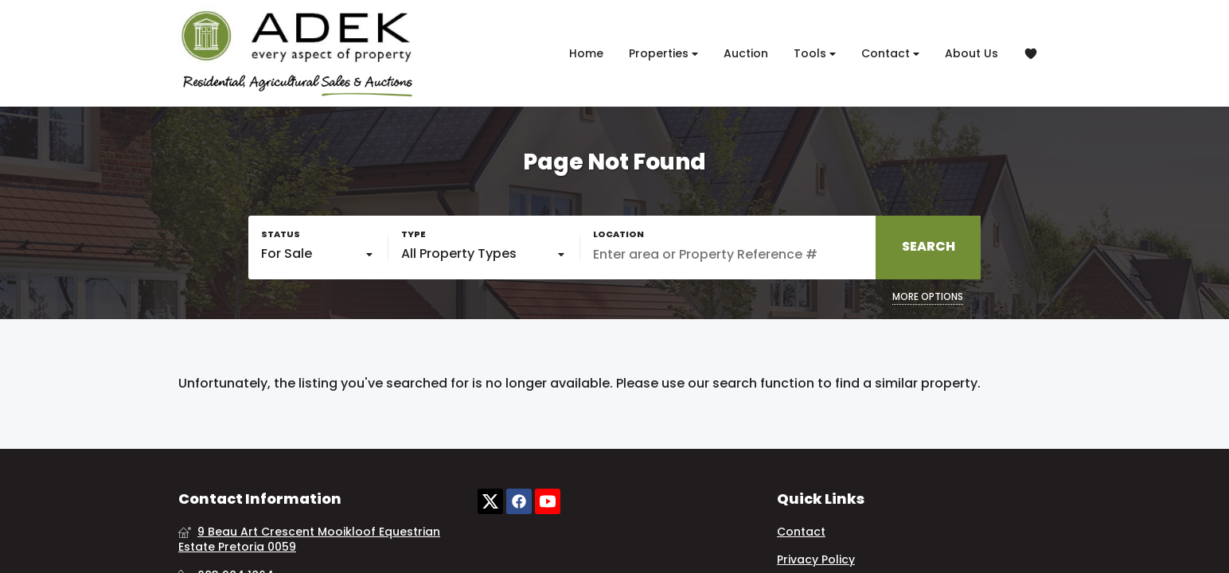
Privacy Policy (816, 559)
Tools (815, 54)
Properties (663, 54)
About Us (971, 53)
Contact (890, 54)
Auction (746, 53)
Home (586, 53)
